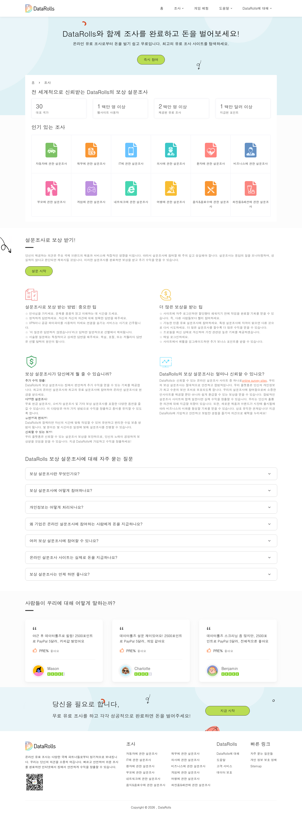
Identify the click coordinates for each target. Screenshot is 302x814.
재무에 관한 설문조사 (185, 753)
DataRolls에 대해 (256, 8)
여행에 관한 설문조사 (185, 779)
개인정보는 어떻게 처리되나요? (56, 507)
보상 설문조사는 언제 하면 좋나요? (60, 574)
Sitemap (256, 766)
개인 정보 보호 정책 (263, 760)
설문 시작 (39, 271)
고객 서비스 (224, 766)
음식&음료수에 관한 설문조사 (145, 785)
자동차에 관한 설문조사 (141, 753)
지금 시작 (227, 710)
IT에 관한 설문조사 (138, 760)
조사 (177, 8)
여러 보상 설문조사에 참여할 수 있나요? (64, 540)
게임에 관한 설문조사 (185, 772)
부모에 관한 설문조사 (140, 772)
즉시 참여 (151, 59)
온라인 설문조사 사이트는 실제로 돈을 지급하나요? (73, 557)
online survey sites (254, 380)
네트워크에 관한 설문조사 (143, 779)
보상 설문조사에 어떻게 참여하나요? (61, 490)
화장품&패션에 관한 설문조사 (190, 785)
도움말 (224, 8)
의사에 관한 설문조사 (185, 760)
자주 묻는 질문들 (261, 753)
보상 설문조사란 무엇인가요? (55, 473)
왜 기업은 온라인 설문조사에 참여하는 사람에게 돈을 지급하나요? (86, 524)
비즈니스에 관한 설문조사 (188, 766)
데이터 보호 (224, 772)
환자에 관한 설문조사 (140, 766)
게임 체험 (201, 8)
